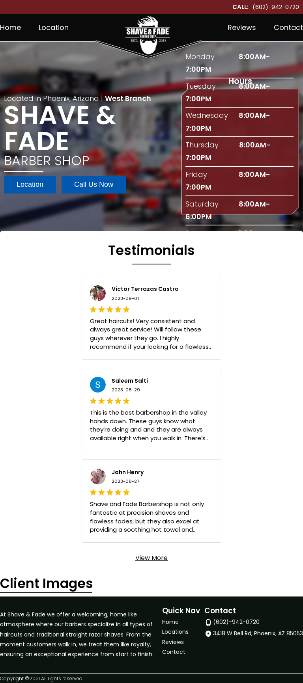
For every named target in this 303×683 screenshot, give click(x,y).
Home (10, 27)
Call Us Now (93, 184)
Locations (175, 632)
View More (151, 557)
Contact (288, 27)
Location (54, 27)
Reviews (242, 27)
